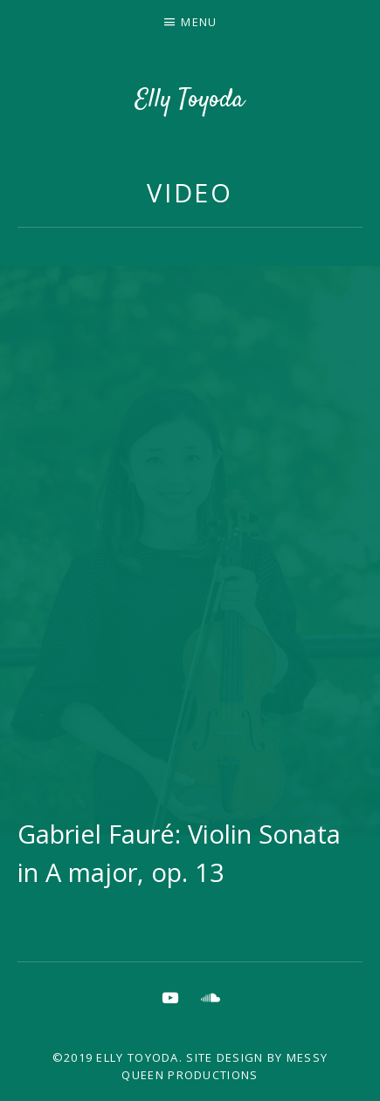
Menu (199, 22)
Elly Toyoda (190, 100)
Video (190, 192)
